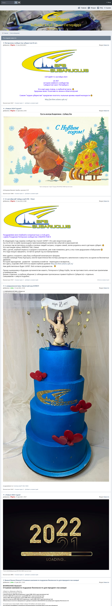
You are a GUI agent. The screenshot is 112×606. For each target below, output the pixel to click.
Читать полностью (103, 280)
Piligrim (12, 45)
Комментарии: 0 (19, 193)
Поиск (16, 2)
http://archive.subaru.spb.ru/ (56, 99)
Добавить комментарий (31, 103)
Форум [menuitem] (93, 8)
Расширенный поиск (19, 2)
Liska (11, 288)
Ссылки (108, 8)
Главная (83, 8)
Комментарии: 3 (19, 103)
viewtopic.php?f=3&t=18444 (21, 486)
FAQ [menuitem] (101, 8)
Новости (106, 45)
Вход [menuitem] (109, 2)
